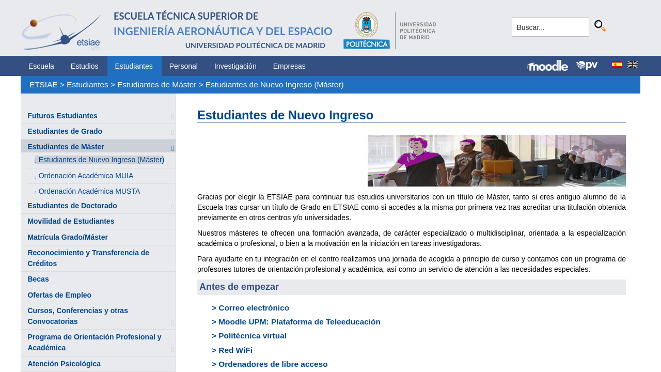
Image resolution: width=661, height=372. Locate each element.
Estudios (85, 66)
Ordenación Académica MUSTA (89, 191)
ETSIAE (43, 84)
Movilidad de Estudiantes (70, 221)
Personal (183, 66)
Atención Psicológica (64, 364)
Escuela (41, 66)
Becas (38, 279)
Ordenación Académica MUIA (86, 176)
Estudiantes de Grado (64, 131)
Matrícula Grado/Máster (67, 237)
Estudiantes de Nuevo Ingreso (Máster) (275, 84)
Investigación (235, 66)
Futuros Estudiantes (62, 116)
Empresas (289, 66)
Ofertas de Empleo (59, 295)
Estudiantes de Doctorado (72, 206)
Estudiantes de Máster (156, 84)
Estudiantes (134, 66)
